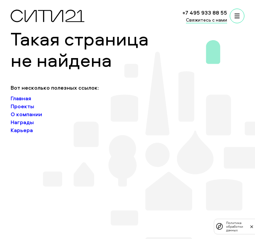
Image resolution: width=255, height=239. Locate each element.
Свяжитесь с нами (206, 20)
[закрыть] (251, 226)
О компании (26, 114)
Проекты (22, 106)
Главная (21, 98)
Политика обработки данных (234, 226)
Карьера (22, 130)
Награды (22, 122)
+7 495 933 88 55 (204, 12)
